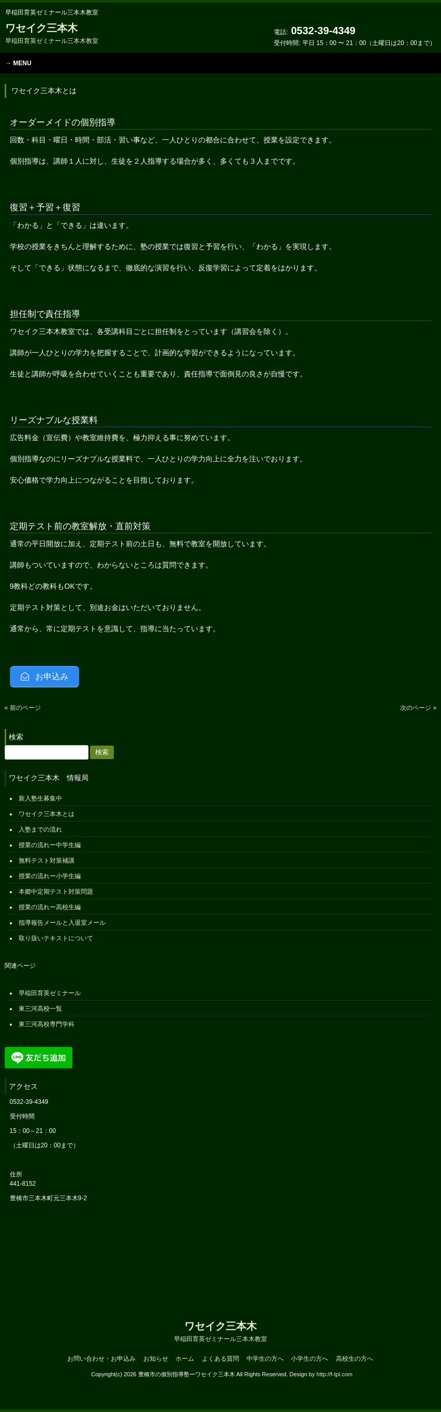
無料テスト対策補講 (47, 860)
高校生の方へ (354, 1358)
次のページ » (418, 707)
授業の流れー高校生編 (50, 907)
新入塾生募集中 (40, 798)
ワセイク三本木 (51, 33)
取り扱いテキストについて (56, 938)
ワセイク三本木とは (47, 814)
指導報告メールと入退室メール (62, 922)
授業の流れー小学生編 (50, 876)
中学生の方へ (265, 1358)
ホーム (184, 1358)
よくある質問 (220, 1358)
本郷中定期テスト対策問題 (56, 891)
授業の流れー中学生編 (50, 845)
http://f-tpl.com (334, 1374)
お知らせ (155, 1358)
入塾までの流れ (40, 829)
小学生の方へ (309, 1358)
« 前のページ (23, 707)
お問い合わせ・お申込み (101, 1358)
